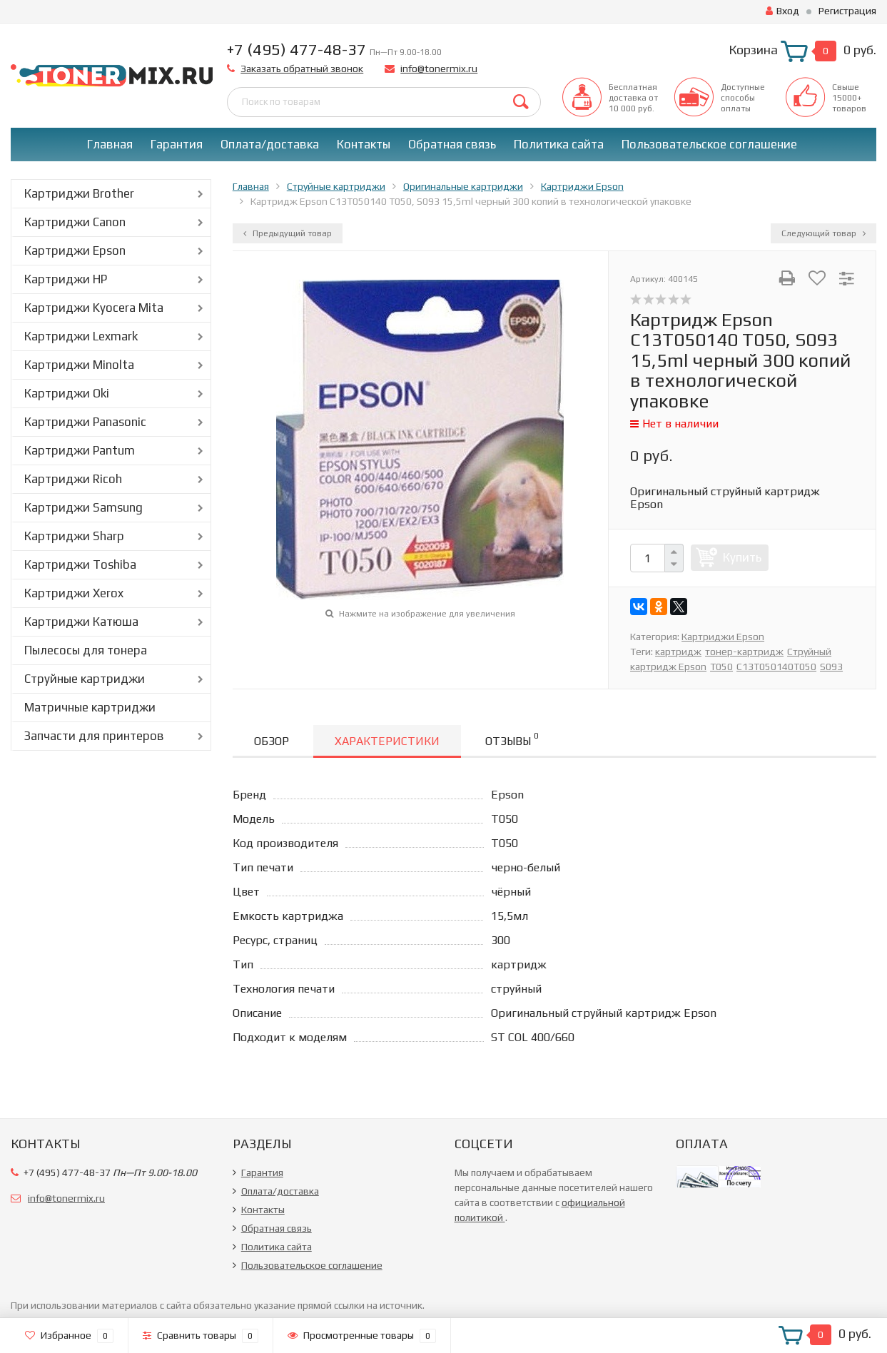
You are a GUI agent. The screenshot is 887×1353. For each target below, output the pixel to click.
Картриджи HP (65, 279)
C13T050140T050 (776, 666)
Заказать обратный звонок (301, 68)
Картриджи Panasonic (85, 422)
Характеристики (387, 741)
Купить (742, 557)
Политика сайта (559, 144)
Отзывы (511, 739)
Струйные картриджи (84, 679)
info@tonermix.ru (438, 68)
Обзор (271, 741)
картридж (678, 651)
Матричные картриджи (90, 707)
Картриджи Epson (75, 250)
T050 (721, 666)
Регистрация (847, 10)
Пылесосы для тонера (85, 650)
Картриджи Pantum (79, 450)
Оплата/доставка (270, 144)
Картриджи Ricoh (73, 479)
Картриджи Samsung (83, 507)
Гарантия (177, 144)
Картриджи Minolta (79, 365)
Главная (110, 144)
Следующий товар (823, 233)
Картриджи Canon (75, 222)
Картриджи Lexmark (81, 336)
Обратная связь (452, 144)
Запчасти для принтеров (94, 736)
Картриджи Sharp (74, 536)
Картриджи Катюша (81, 621)
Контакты (363, 144)
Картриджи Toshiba (80, 564)
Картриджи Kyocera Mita (93, 307)
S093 (831, 666)
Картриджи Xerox (73, 593)
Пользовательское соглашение (709, 144)
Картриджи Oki (66, 393)
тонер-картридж (744, 651)
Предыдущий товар (287, 233)
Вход (782, 10)
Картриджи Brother (79, 193)
